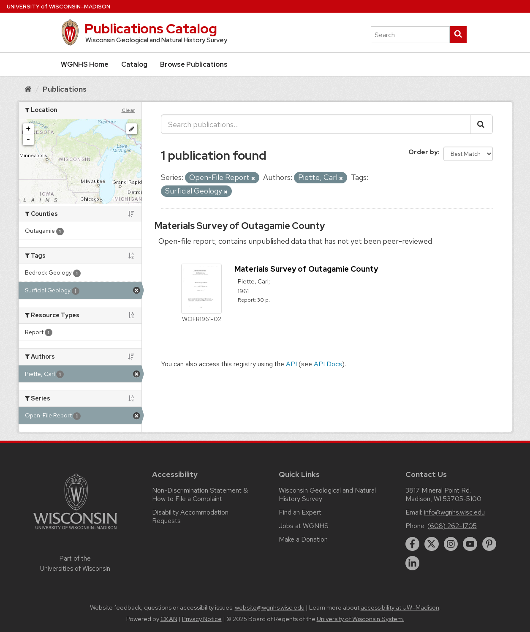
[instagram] (451, 544)
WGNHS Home (85, 64)
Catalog (134, 64)
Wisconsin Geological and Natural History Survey (327, 494)
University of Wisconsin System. (360, 619)
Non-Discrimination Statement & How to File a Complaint (200, 494)
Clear (128, 110)
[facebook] (412, 544)
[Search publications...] (315, 124)
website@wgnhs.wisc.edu (269, 607)
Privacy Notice (202, 619)
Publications (65, 89)
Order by (423, 151)
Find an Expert (300, 512)
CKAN (168, 619)
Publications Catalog (150, 28)
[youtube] (470, 544)
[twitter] (431, 544)
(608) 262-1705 (452, 525)
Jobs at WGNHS (304, 525)
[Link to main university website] (75, 530)
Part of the (75, 563)
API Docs (328, 364)
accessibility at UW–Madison (400, 607)
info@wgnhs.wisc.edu (454, 512)
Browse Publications (194, 64)
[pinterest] (489, 544)
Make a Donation (303, 539)
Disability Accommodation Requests (190, 516)
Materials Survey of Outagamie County (240, 226)
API (291, 364)
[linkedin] (412, 563)
